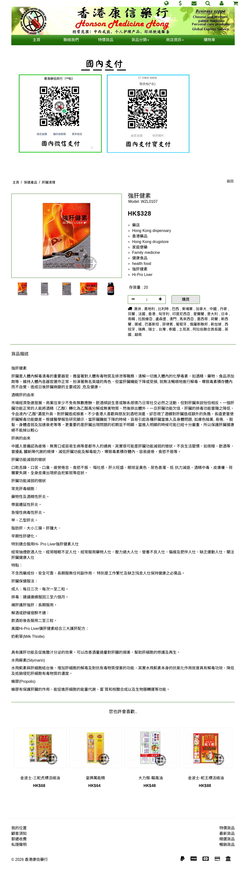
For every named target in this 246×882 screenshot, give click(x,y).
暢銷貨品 (227, 845)
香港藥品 (140, 236)
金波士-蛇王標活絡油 (206, 778)
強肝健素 (140, 269)
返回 (230, 181)
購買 (186, 299)
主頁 (36, 40)
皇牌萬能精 (95, 778)
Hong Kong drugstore (150, 242)
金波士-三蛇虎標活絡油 (40, 778)
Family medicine (146, 252)
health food (141, 264)
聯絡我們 (71, 40)
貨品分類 (140, 40)
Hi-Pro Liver (142, 275)
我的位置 (19, 828)
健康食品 (140, 258)
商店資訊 (175, 40)
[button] (166, 3)
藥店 (136, 225)
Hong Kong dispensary (151, 231)
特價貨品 (105, 40)
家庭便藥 (140, 247)
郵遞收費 (19, 839)
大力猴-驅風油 (150, 778)
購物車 (209, 40)
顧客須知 (19, 833)
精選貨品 (227, 839)
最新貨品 (227, 833)
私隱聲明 (19, 845)
